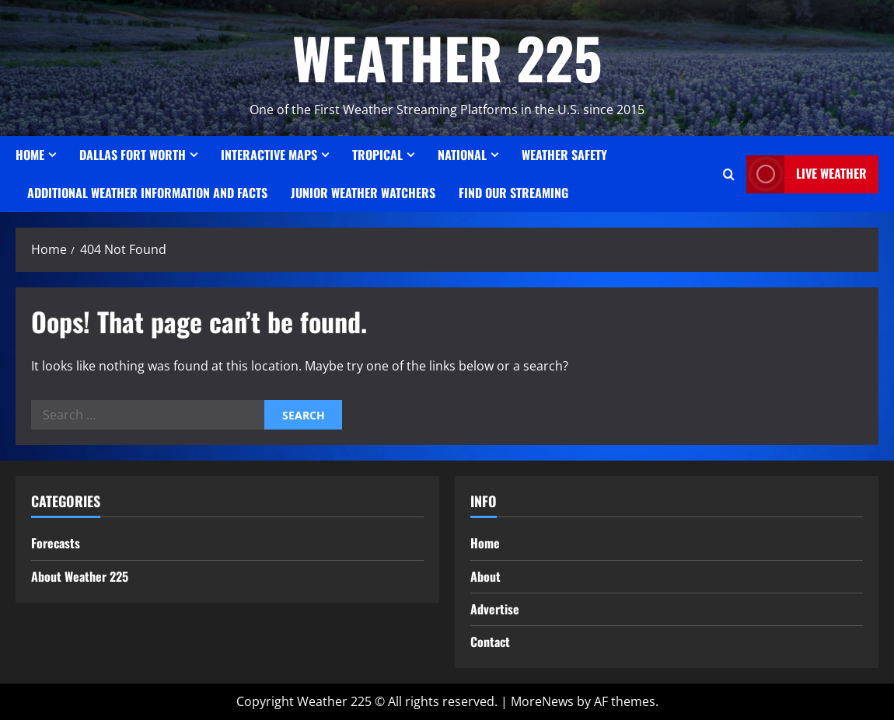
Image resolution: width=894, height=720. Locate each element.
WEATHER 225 (447, 57)
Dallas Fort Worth (132, 154)
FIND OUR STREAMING (513, 192)
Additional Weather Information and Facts (147, 192)
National (462, 154)
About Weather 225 (79, 576)
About (485, 576)
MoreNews (542, 701)
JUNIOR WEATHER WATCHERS (363, 192)
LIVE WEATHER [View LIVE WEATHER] (806, 174)
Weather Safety (564, 154)
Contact (490, 641)
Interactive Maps (269, 154)
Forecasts (55, 543)
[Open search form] (729, 174)
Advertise (494, 609)
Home (30, 154)
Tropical (377, 154)
